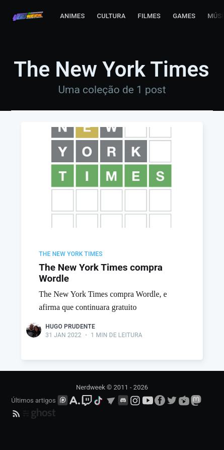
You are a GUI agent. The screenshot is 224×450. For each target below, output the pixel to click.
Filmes (149, 16)
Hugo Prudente (70, 326)
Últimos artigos (33, 400)
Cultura (111, 16)
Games (184, 16)
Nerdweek (90, 387)
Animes (72, 16)
